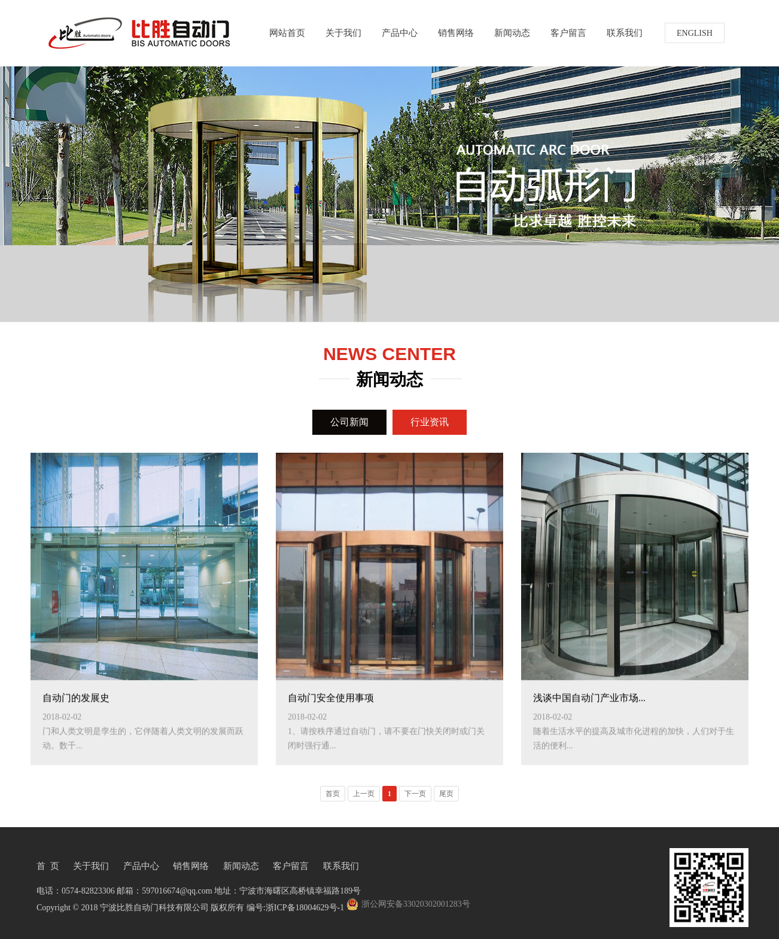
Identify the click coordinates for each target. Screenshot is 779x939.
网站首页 (287, 33)
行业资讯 (429, 422)
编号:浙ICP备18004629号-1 (295, 907)
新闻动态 (512, 33)
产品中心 (400, 33)
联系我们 (625, 33)
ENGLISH (695, 33)
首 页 (47, 866)
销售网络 (456, 33)
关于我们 (343, 33)
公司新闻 (349, 422)
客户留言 (568, 33)
